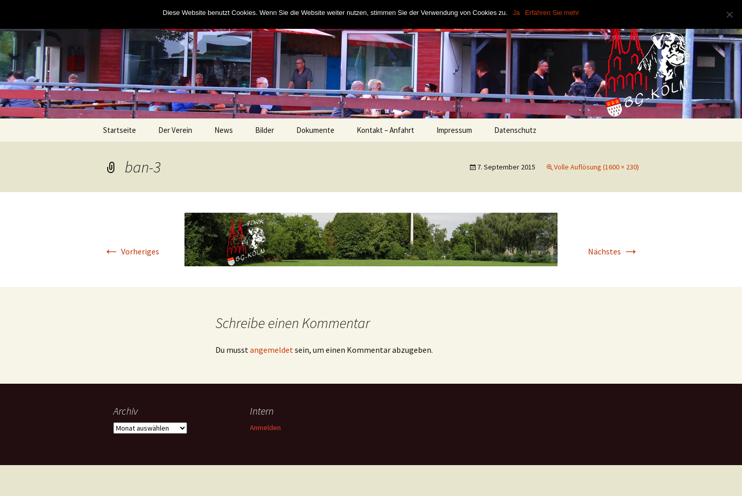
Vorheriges (131, 251)
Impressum (454, 130)
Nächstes (613, 251)
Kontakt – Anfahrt (385, 130)
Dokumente (315, 130)
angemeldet (271, 350)
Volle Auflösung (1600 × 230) (596, 167)
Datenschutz (515, 130)
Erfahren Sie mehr (552, 12)
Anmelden (265, 427)
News (223, 130)
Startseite (119, 130)
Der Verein (175, 130)
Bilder (264, 130)
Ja (516, 12)
